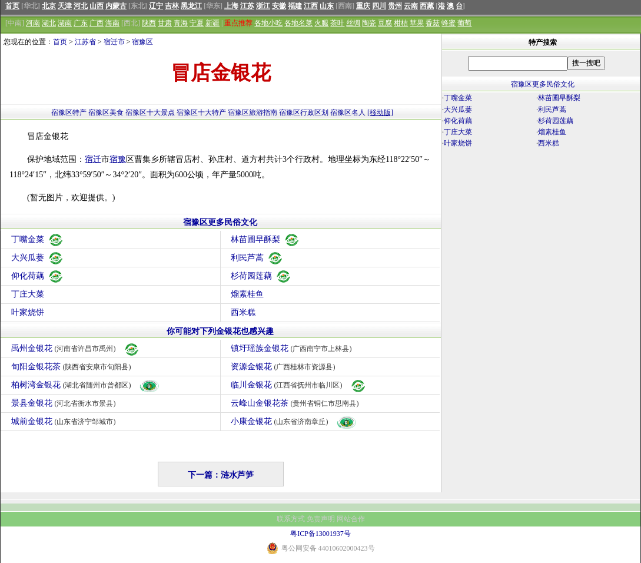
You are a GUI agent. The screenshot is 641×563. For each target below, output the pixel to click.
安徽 (279, 6)
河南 (33, 23)
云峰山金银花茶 (296, 403)
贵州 (395, 6)
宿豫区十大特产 (201, 112)
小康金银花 (294, 421)
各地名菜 (298, 23)
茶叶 (337, 23)
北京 (49, 6)
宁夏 (197, 23)
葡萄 (464, 23)
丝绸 (353, 23)
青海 (181, 23)
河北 (81, 6)
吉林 (172, 6)
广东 (81, 23)
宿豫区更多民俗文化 (220, 222)
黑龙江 (191, 6)
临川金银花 (299, 384)
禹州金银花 (75, 348)
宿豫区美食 (106, 112)
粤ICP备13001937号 (320, 533)
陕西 (149, 23)
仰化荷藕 (37, 275)
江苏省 (85, 42)
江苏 (247, 6)
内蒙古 (116, 6)
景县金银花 (65, 403)
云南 (411, 6)
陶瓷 (369, 23)
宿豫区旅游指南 (252, 112)
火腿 (321, 23)
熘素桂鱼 (247, 294)
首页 (12, 6)
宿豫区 (142, 42)
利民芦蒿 (257, 257)
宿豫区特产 (69, 112)
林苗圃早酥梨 (265, 239)
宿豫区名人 (348, 112)
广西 (96, 23)
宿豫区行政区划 (303, 112)
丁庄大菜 (27, 294)
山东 (327, 6)
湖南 (65, 23)
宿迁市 (114, 42)
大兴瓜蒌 (37, 257)
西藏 (427, 6)
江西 (311, 6)
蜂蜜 (448, 23)
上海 (231, 6)
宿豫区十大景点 (150, 112)
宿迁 (93, 159)
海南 (112, 23)
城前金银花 (65, 421)
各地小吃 (268, 23)
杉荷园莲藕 (261, 275)
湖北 (49, 23)
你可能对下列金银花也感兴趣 (220, 331)
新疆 (212, 23)
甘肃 (165, 23)
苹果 (417, 23)
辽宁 (156, 6)
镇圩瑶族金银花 (293, 348)
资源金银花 (284, 366)
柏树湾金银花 (85, 384)
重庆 (363, 6)
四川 (379, 6)
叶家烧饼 (27, 312)
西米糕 (243, 312)
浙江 (263, 6)
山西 (96, 6)
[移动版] (380, 112)
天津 (65, 6)
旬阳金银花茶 (72, 366)
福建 (295, 6)
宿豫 (117, 159)
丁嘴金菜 (37, 239)
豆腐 (385, 23)
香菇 (433, 23)
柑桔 (401, 23)
